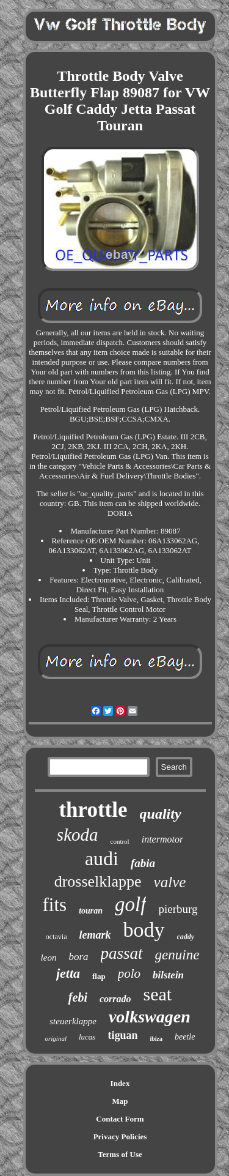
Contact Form (120, 1118)
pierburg (177, 908)
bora (78, 956)
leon (49, 957)
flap (99, 976)
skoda (77, 834)
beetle (185, 1036)
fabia (143, 863)
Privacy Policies (120, 1136)
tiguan (122, 1035)
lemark (95, 935)
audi (101, 858)
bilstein (168, 975)
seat (158, 994)
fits (55, 904)
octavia (56, 936)
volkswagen (150, 1016)
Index (120, 1083)
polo (129, 973)
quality (160, 814)
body (144, 929)
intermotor (162, 839)
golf (130, 904)
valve (170, 882)
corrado (115, 999)
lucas (87, 1036)
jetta (68, 973)
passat (122, 953)
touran (91, 910)
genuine (177, 954)
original (56, 1038)
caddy (186, 936)
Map (120, 1101)
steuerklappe (72, 1021)
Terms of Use (120, 1154)
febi (77, 997)
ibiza (156, 1038)
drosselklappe (98, 881)
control (120, 841)
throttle (93, 810)
